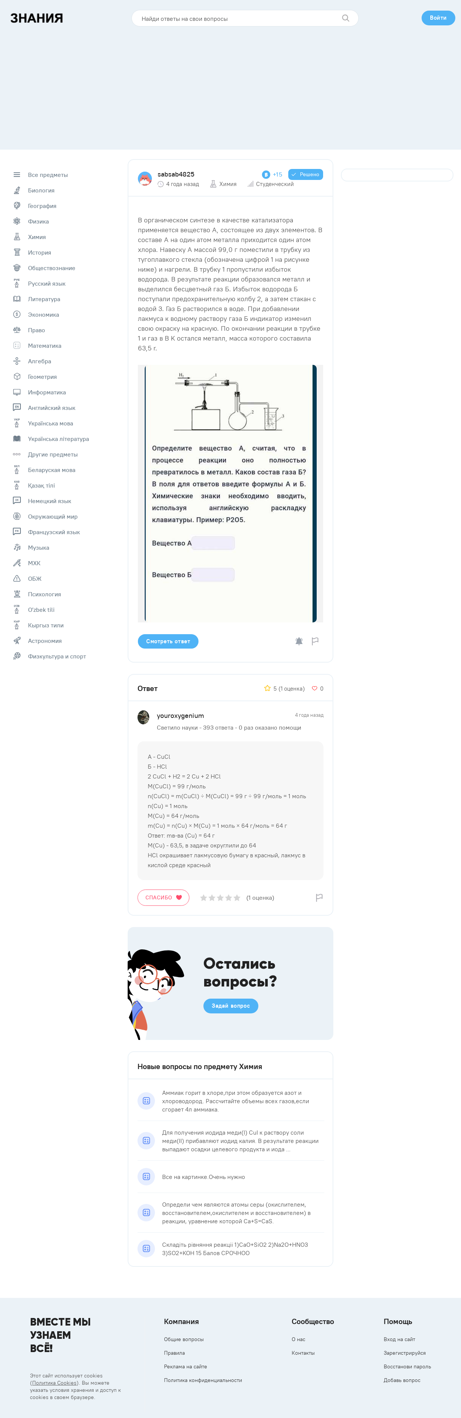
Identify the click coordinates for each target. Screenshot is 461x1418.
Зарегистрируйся (405, 1352)
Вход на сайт (399, 1339)
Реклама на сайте (185, 1366)
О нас (298, 1339)
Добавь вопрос (402, 1380)
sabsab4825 (176, 174)
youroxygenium (180, 715)
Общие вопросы (184, 1339)
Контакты (303, 1352)
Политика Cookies (54, 1382)
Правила (174, 1352)
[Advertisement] (230, 85)
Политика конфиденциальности (203, 1380)
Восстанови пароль (407, 1366)
